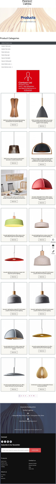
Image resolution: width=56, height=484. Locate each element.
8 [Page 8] (29, 396)
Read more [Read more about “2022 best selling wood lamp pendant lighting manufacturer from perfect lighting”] (14, 124)
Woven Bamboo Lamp (7, 67)
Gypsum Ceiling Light (6, 61)
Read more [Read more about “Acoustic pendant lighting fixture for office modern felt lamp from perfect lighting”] (42, 350)
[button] (28, 6)
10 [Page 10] (33, 396)
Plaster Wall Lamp (5, 52)
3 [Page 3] (23, 396)
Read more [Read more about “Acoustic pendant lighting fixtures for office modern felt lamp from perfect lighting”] (14, 389)
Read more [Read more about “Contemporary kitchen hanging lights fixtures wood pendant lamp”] (42, 389)
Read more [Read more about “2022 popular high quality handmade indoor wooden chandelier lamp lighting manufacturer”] (14, 201)
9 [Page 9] (31, 396)
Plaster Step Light (6, 55)
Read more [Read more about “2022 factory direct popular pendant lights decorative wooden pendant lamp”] (14, 163)
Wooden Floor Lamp (6, 49)
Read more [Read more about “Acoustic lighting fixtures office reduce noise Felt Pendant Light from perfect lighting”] (14, 239)
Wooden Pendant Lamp (7, 43)
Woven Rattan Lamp (7, 64)
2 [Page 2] (21, 396)
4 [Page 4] (25, 396)
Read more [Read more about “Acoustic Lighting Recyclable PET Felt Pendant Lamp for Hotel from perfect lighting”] (14, 313)
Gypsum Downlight (6, 58)
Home (21, 21)
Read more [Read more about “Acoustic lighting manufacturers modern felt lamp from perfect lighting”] (14, 276)
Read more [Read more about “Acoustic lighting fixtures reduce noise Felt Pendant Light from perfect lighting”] (42, 239)
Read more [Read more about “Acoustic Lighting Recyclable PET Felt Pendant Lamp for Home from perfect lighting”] (42, 276)
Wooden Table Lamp (6, 46)
